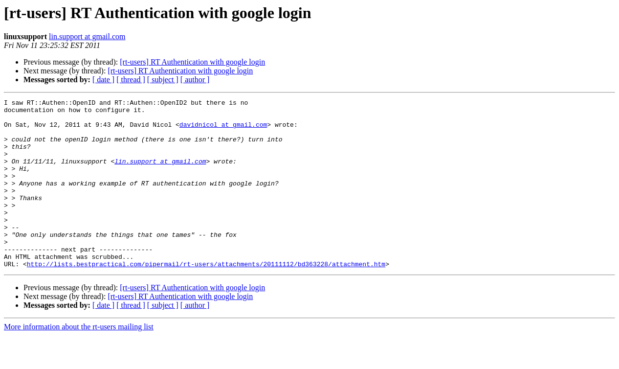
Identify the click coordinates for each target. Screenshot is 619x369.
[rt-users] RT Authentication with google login (192, 62)
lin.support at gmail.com (87, 36)
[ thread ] (130, 79)
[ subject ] (162, 79)
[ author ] (195, 79)
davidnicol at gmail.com (223, 130)
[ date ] (103, 79)
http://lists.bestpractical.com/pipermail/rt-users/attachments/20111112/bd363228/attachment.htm (206, 297)
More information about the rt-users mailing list (79, 360)
